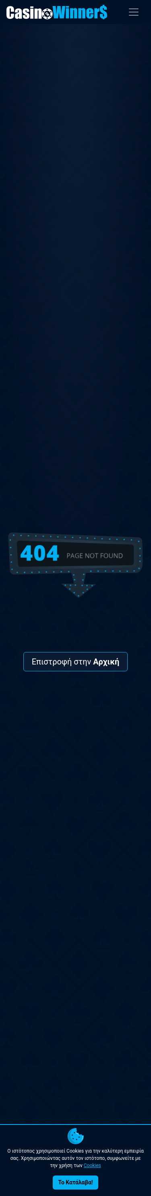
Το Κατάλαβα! (75, 1182)
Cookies (92, 1165)
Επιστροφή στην (76, 661)
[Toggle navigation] (134, 12)
